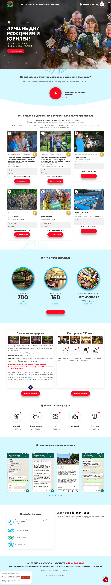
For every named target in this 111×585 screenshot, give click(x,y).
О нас (22, 4)
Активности (29, 4)
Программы (39, 4)
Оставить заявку (22, 181)
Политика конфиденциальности (55, 572)
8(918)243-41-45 (30, 377)
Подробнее (23, 304)
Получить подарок (16, 51)
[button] (10, 475)
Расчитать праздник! (55, 312)
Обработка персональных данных (55, 575)
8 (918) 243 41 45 (90, 5)
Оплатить (10, 523)
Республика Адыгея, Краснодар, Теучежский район (25, 22)
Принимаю (26, 577)
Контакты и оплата (51, 4)
